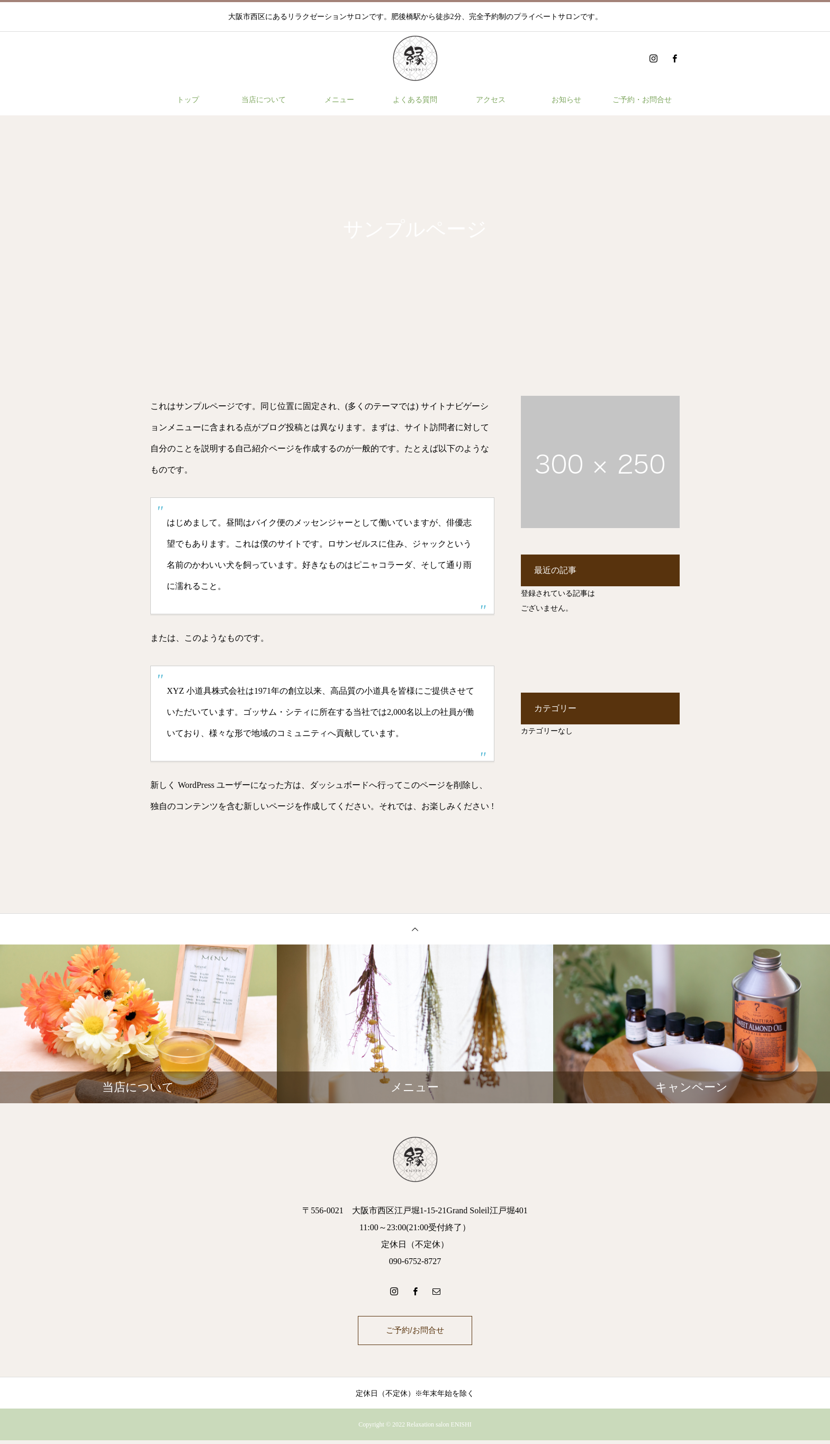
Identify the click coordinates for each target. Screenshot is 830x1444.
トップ (188, 99)
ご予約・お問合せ (642, 99)
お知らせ (566, 99)
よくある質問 (415, 99)
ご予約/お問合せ (415, 1332)
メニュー (339, 99)
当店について (263, 99)
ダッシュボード (339, 784)
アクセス (491, 99)
